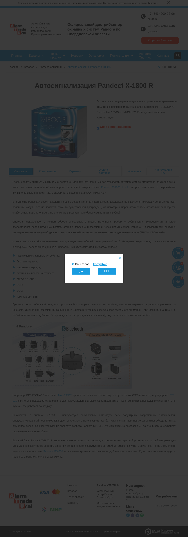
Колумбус (100, 264)
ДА (81, 271)
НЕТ (106, 271)
